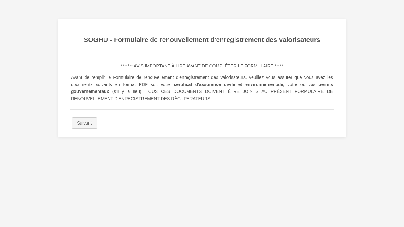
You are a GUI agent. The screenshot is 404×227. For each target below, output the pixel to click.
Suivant (84, 122)
